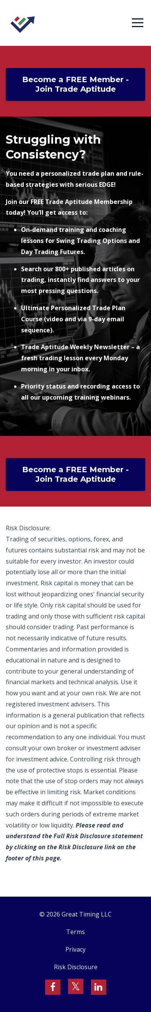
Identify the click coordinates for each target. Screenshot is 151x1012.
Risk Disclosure (75, 967)
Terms (75, 932)
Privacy (75, 949)
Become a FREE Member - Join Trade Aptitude (75, 84)
